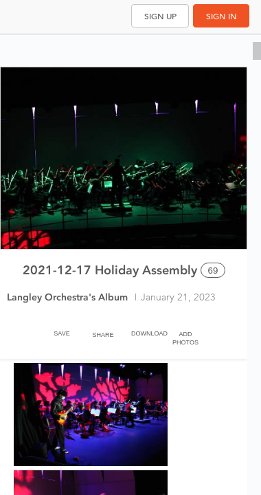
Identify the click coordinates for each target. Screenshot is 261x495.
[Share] (103, 331)
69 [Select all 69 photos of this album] (213, 270)
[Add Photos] (185, 331)
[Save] (61, 331)
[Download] (144, 331)
